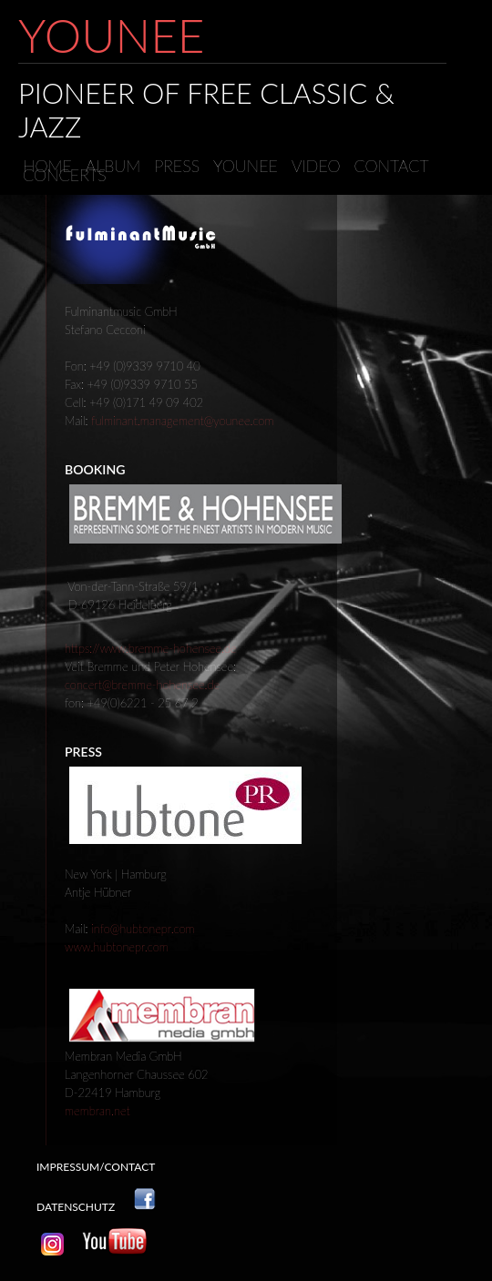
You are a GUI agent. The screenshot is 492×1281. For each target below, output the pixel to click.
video (316, 166)
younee (245, 166)
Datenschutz (75, 1207)
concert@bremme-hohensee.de (142, 684)
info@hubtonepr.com (142, 928)
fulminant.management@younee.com (182, 420)
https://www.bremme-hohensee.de (150, 648)
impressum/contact (95, 1167)
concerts (65, 175)
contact (391, 166)
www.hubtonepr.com (117, 947)
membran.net (97, 1110)
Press (177, 166)
